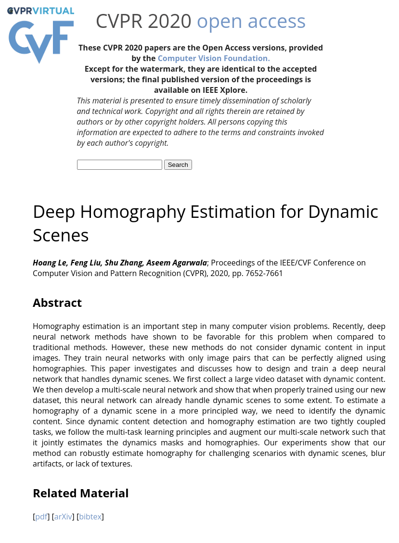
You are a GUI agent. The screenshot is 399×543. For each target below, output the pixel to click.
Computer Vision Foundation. (214, 58)
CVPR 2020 (144, 20)
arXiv (63, 516)
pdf (41, 516)
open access (251, 20)
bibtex (90, 516)
